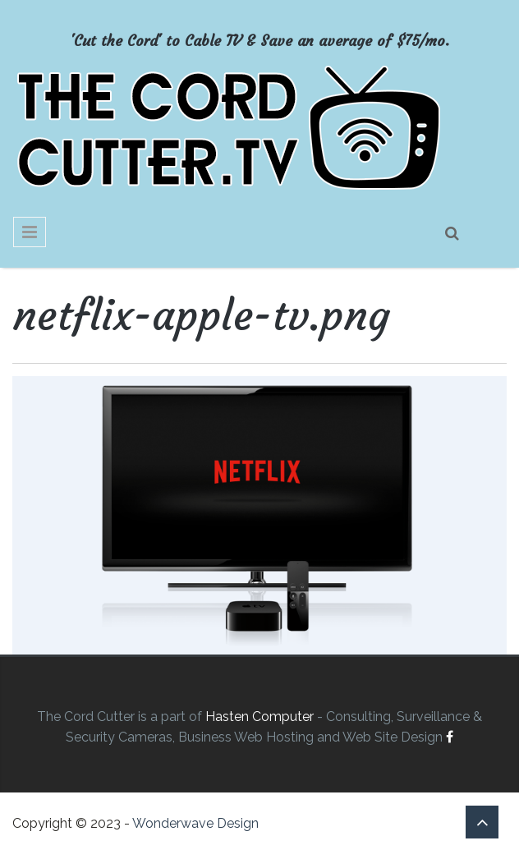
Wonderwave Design (195, 823)
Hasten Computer (259, 716)
